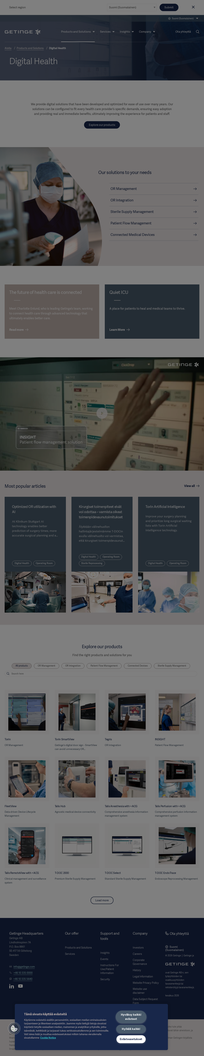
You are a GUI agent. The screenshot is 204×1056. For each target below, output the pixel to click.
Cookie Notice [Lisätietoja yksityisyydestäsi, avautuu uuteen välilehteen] (48, 1037)
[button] (14, 1028)
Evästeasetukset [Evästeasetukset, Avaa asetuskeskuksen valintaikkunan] (131, 1039)
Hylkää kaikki (131, 1029)
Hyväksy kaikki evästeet (131, 1017)
